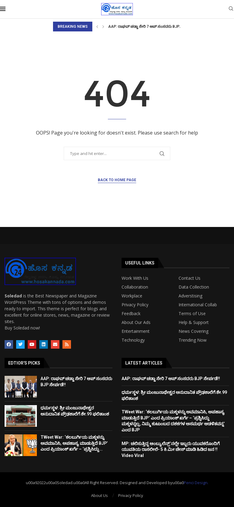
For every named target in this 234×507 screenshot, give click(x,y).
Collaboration (135, 287)
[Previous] (97, 26)
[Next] (103, 26)
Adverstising (190, 296)
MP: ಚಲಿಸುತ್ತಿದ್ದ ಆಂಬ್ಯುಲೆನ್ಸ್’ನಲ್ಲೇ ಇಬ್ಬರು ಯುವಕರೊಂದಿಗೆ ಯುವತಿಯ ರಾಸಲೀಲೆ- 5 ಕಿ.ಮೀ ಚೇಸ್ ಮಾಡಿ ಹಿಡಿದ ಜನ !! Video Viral (171, 449)
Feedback (131, 313)
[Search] (231, 9)
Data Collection (194, 287)
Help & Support (194, 322)
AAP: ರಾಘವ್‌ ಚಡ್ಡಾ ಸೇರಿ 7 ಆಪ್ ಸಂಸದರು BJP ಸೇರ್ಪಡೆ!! (171, 378)
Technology (133, 340)
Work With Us (135, 278)
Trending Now (193, 340)
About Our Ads (136, 322)
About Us (99, 495)
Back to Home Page (117, 180)
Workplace (132, 296)
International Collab (198, 305)
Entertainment (136, 331)
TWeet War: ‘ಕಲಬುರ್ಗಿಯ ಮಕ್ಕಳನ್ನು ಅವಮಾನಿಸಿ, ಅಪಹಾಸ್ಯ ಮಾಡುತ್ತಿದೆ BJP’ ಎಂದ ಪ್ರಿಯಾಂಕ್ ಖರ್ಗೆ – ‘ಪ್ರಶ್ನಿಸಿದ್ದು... (74, 443)
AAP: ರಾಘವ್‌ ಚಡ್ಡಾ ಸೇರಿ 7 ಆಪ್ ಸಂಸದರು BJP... (145, 26)
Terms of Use (192, 313)
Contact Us (189, 278)
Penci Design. (196, 482)
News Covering (193, 331)
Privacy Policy (135, 305)
